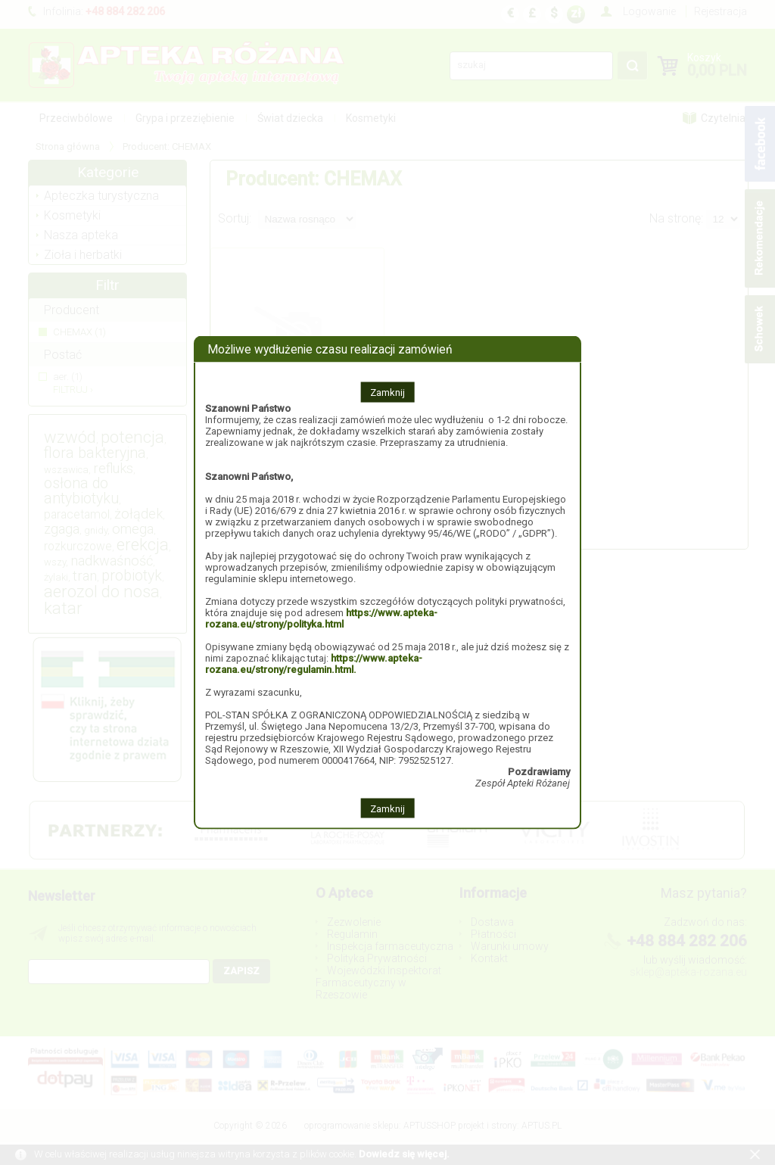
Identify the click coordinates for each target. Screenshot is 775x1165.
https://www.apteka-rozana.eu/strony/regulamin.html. (313, 663)
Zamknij (387, 391)
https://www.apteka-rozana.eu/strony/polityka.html (321, 617)
